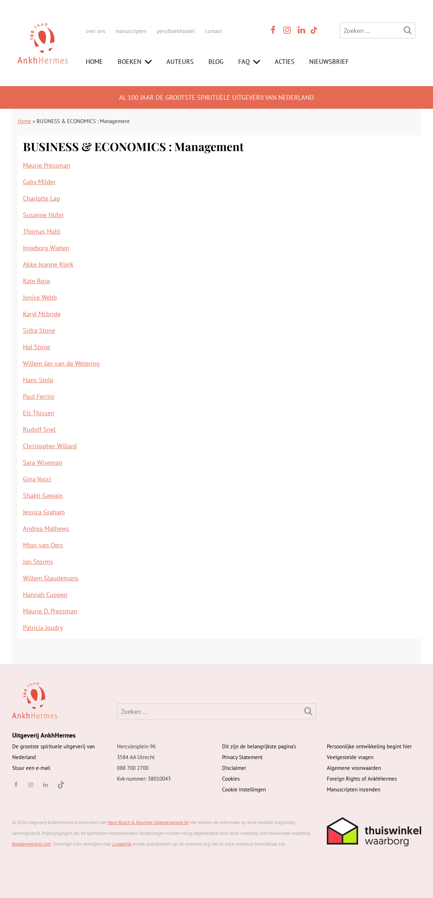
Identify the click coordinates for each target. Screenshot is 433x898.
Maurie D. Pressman (50, 611)
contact (213, 31)
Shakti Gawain (43, 495)
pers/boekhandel (176, 31)
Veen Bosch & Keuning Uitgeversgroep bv (148, 822)
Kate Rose (36, 281)
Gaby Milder (39, 182)
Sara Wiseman (42, 462)
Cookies (231, 778)
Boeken (129, 61)
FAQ (244, 61)
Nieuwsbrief (329, 61)
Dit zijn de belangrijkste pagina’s (259, 746)
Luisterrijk (121, 844)
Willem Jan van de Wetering (61, 363)
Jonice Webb (40, 297)
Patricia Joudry (43, 627)
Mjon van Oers (43, 545)
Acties (285, 61)
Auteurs (180, 61)
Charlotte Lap (41, 198)
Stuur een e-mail (31, 767)
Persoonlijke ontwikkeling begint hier (369, 746)
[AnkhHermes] (43, 50)
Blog (215, 61)
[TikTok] (313, 30)
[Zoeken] (407, 30)
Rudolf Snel (39, 429)
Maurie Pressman (46, 165)
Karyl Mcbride (42, 314)
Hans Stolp (38, 380)
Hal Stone (36, 347)
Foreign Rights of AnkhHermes (362, 778)
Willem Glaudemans (51, 578)
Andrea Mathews (46, 528)
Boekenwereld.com (31, 844)
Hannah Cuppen (45, 594)
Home (94, 61)
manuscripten (131, 31)
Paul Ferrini (39, 396)
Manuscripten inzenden (353, 789)
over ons (95, 31)
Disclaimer (234, 767)
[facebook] (273, 30)
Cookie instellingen (244, 789)
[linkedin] (302, 30)
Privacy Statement (242, 757)
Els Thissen (38, 413)
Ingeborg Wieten (46, 248)
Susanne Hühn (43, 215)
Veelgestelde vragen (350, 757)
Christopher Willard (50, 446)
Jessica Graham (44, 512)
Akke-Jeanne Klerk (48, 264)
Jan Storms (38, 561)
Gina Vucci (37, 479)
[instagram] (287, 30)
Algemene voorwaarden (354, 767)
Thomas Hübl (41, 231)
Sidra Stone (39, 330)
